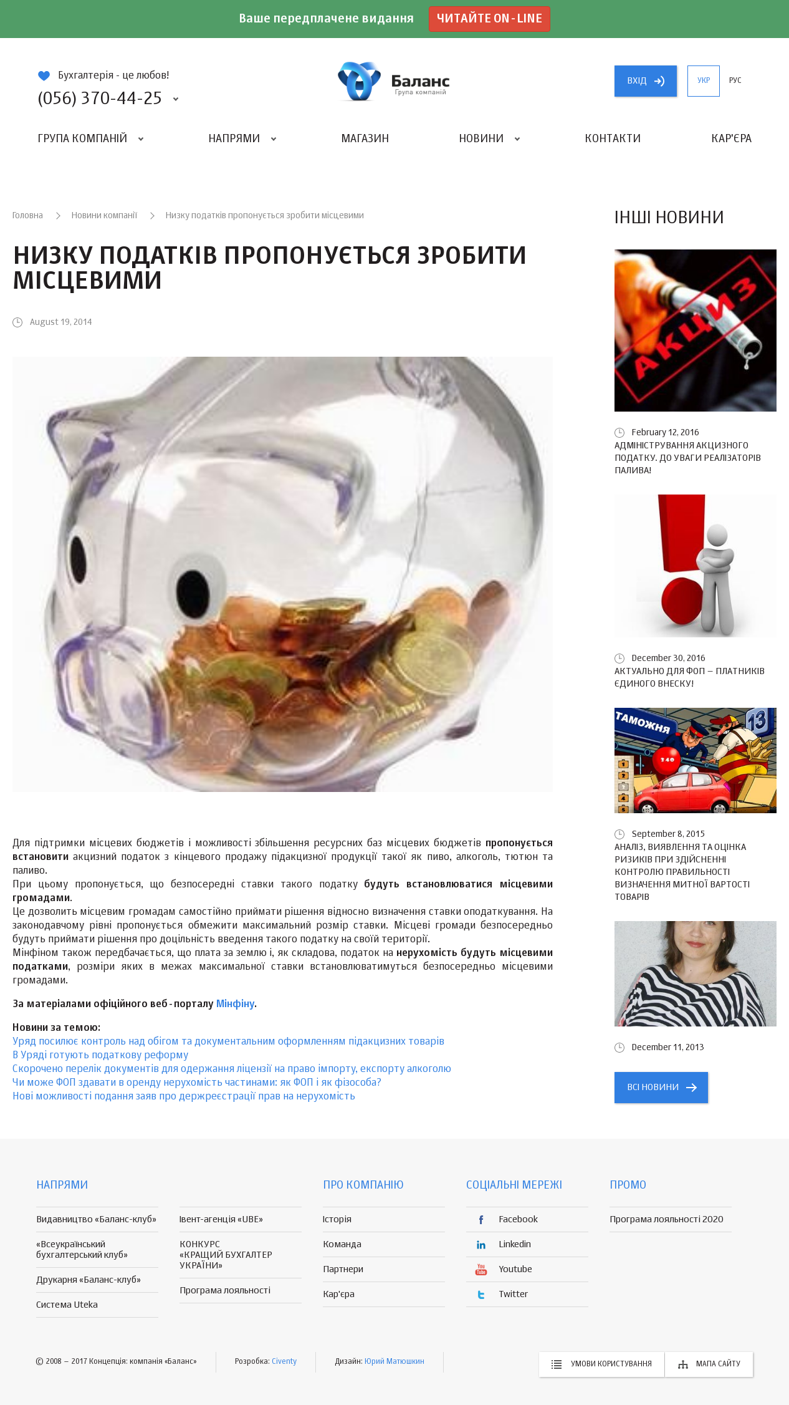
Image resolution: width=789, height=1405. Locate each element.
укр (703, 81)
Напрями (234, 139)
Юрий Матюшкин (394, 1362)
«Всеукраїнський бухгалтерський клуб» (82, 1250)
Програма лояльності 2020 (667, 1219)
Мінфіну (235, 1005)
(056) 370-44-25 (99, 99)
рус (735, 81)
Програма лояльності (224, 1290)
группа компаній (394, 81)
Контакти (613, 139)
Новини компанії (104, 215)
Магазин (365, 139)
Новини (481, 139)
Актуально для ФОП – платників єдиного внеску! (689, 677)
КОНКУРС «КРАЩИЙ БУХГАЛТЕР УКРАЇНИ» (225, 1255)
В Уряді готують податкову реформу (100, 1056)
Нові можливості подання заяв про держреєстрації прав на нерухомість (183, 1097)
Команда (342, 1244)
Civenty (284, 1362)
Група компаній (82, 139)
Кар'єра (731, 139)
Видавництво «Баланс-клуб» (96, 1219)
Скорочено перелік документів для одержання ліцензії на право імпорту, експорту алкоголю (231, 1069)
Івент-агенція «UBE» (221, 1219)
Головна (27, 215)
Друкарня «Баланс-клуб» (88, 1280)
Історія (337, 1219)
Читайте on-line (489, 19)
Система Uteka (67, 1305)
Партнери (343, 1269)
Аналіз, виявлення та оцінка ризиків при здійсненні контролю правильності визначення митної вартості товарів (682, 872)
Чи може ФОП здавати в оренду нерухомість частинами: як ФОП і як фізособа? (196, 1083)
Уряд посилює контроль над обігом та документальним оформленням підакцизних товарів (228, 1042)
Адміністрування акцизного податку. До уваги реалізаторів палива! (687, 458)
